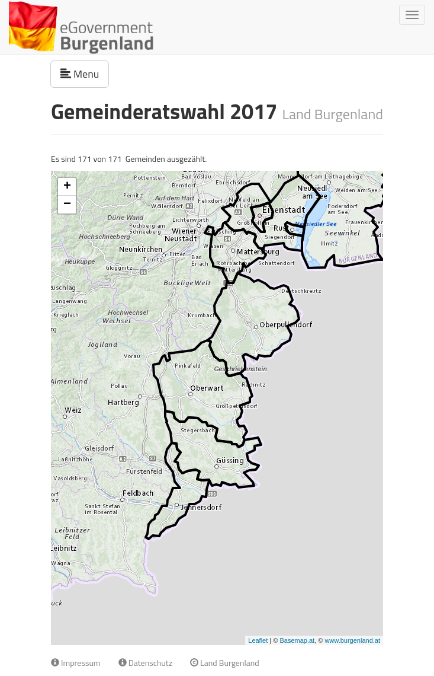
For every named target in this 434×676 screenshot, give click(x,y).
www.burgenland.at (352, 640)
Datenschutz (145, 662)
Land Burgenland (224, 662)
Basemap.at (296, 640)
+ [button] (67, 187)
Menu (84, 73)
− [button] (67, 204)
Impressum (76, 662)
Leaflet (258, 640)
